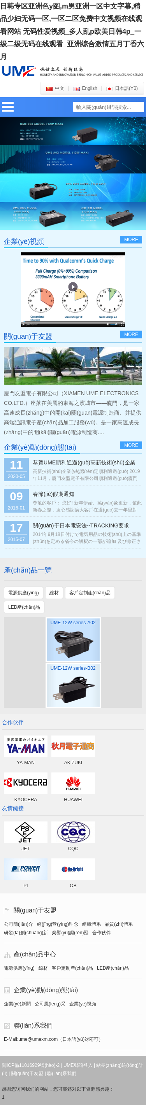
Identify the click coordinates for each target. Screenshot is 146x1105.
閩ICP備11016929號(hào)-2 (31, 1065)
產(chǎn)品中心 (35, 954)
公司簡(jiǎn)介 (18, 924)
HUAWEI (73, 799)
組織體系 (91, 924)
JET (25, 848)
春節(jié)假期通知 (53, 494)
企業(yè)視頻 (82, 1004)
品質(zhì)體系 (119, 924)
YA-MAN (26, 762)
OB (73, 885)
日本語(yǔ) (122, 88)
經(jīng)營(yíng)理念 (57, 924)
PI (25, 885)
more (131, 239)
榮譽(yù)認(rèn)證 (70, 932)
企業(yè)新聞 (17, 1004)
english (85, 88)
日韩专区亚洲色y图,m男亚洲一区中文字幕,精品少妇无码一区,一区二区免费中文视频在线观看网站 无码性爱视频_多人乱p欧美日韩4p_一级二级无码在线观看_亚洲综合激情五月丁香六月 (72, 31)
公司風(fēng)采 (50, 1004)
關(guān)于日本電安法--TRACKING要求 (81, 525)
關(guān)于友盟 (35, 910)
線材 (43, 968)
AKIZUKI (73, 762)
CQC (73, 848)
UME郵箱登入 (78, 1065)
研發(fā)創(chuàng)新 (26, 932)
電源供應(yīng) (19, 968)
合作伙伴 (101, 932)
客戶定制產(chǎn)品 (72, 968)
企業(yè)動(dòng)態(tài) (46, 990)
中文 (55, 88)
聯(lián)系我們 (33, 1025)
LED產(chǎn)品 (113, 968)
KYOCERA (25, 799)
